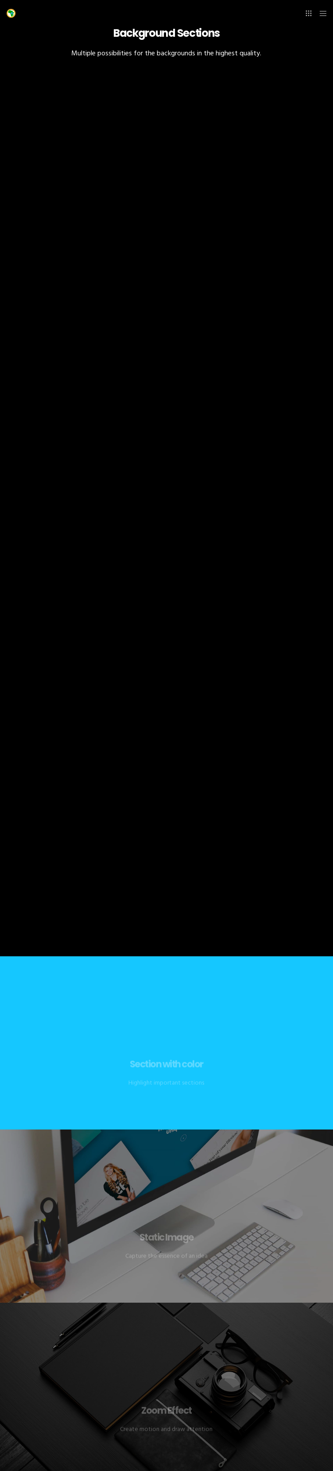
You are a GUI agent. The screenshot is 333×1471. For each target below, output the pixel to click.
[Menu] (320, 13)
